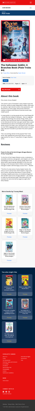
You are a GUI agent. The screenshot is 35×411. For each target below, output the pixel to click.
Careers (5, 371)
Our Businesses (6, 360)
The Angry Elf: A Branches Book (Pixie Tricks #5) (25, 312)
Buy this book (10, 89)
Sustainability (6, 369)
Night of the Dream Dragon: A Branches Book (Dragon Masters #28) (9, 254)
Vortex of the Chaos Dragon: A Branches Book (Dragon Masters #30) (25, 208)
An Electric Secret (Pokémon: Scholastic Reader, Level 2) (9, 288)
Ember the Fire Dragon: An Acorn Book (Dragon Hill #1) (9, 231)
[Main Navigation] (31, 2)
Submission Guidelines (8, 373)
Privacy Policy (11, 404)
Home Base (6, 380)
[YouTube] (9, 392)
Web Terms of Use (20, 404)
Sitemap (5, 404)
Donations (5, 365)
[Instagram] (3, 392)
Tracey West (6, 73)
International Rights (25, 356)
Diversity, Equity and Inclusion (10, 362)
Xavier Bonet (21, 73)
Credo (4, 358)
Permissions (24, 358)
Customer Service (7, 393)
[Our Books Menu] (31, 7)
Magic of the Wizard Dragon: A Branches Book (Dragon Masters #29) (25, 231)
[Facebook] (6, 392)
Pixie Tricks (13, 77)
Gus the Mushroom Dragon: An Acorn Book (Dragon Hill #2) (9, 208)
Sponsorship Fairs (7, 367)
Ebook (5, 80)
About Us (5, 356)
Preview (9, 213)
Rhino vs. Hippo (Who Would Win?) (25, 287)
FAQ (22, 360)
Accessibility (6, 364)
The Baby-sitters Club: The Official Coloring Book (9, 335)
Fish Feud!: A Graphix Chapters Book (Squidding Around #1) (9, 312)
